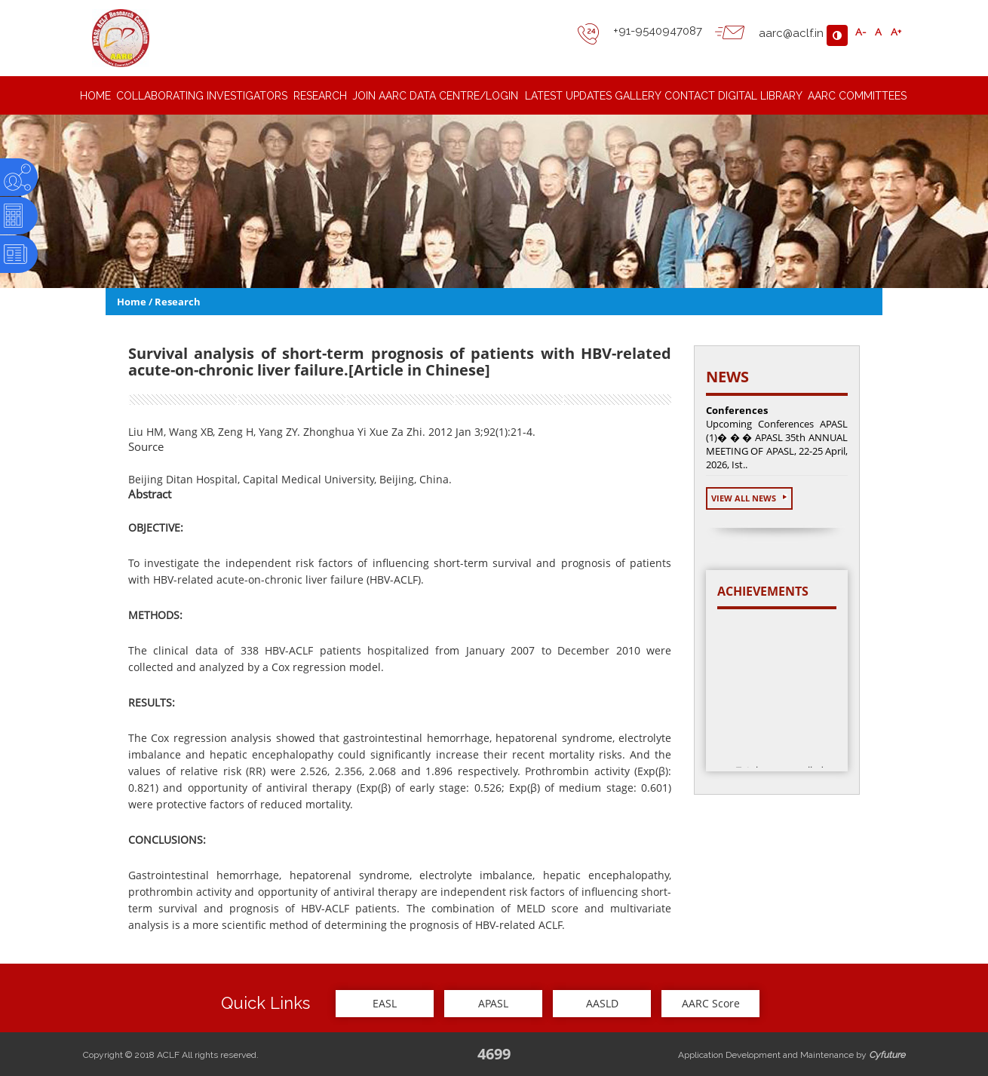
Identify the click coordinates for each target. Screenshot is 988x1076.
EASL (385, 1003)
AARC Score (711, 1003)
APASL (493, 1003)
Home (131, 301)
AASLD (602, 1003)
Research (178, 301)
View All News (749, 498)
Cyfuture (887, 1055)
